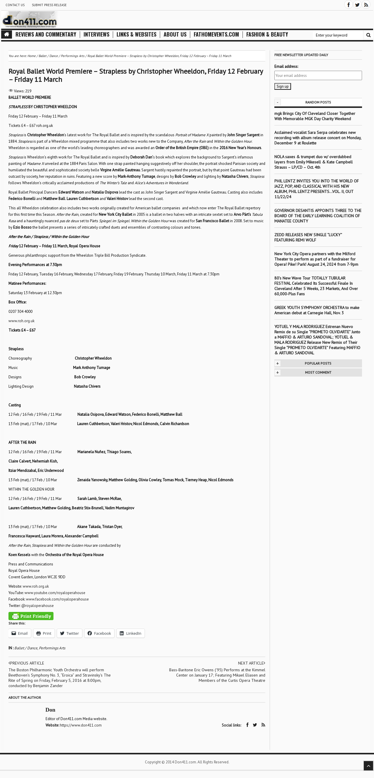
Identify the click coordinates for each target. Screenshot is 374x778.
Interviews (96, 34)
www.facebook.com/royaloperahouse (57, 599)
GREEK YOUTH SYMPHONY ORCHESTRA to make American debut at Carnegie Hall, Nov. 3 (316, 310)
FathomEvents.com (216, 34)
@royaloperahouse (37, 605)
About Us (175, 34)
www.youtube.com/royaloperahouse (55, 592)
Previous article (26, 663)
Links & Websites (136, 34)
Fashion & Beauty (267, 34)
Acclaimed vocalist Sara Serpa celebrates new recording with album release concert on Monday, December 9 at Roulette (317, 138)
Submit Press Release (49, 5)
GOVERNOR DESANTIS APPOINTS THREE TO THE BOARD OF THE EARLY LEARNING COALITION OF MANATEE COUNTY (317, 216)
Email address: (286, 66)
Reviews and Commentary (45, 34)
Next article (251, 663)
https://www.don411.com (81, 725)
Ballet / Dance (25, 648)
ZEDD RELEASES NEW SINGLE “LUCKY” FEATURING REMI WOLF (308, 237)
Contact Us (15, 5)
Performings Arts (52, 648)
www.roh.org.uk (21, 320)
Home (31, 56)
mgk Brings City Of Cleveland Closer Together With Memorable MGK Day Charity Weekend (314, 116)
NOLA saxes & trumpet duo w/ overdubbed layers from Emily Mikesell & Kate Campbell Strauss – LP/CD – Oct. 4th (313, 162)
